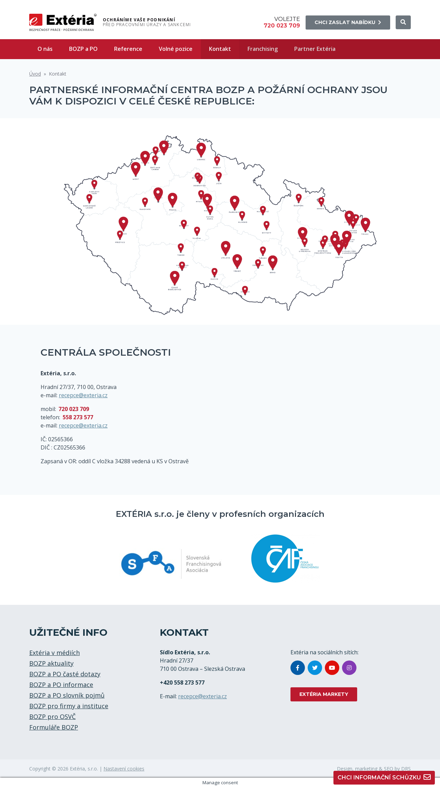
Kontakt (220, 49)
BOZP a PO (83, 49)
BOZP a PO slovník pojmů (66, 695)
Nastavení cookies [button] (123, 768)
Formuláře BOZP (53, 727)
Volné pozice (175, 49)
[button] (403, 22)
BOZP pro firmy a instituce (68, 706)
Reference (128, 49)
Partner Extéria (315, 49)
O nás (45, 49)
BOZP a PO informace (61, 684)
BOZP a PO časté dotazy (64, 674)
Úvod (35, 73)
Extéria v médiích (54, 652)
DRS (406, 768)
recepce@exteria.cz (83, 395)
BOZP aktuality (51, 663)
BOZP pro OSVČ (52, 716)
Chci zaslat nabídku (348, 22)
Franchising (263, 49)
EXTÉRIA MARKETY (323, 694)
